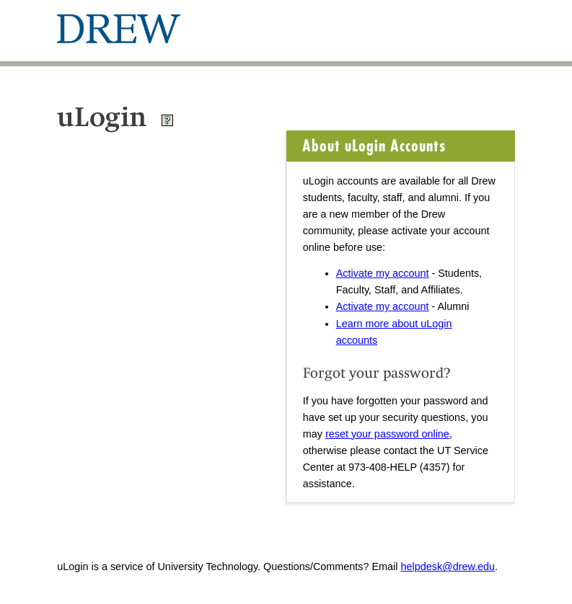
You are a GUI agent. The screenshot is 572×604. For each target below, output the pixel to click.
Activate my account (382, 273)
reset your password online (387, 434)
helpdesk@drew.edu (447, 566)
